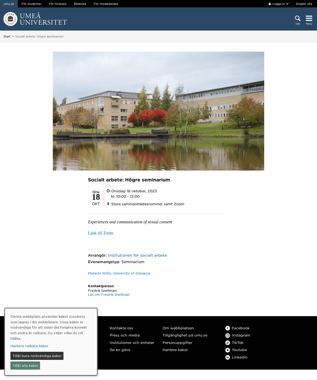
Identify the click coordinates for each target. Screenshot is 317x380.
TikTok (234, 342)
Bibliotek (80, 4)
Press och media (125, 335)
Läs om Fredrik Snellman (109, 294)
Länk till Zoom (100, 233)
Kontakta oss (121, 328)
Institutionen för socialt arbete (137, 255)
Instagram (237, 335)
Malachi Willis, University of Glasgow (119, 273)
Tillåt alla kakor (25, 365)
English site (304, 4)
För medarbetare (106, 4)
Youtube (236, 349)
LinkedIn (236, 357)
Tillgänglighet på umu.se (185, 335)
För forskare (57, 4)
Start (6, 36)
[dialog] (51, 341)
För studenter (31, 4)
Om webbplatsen (178, 328)
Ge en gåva (120, 349)
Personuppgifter (177, 342)
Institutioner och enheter (132, 342)
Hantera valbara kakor (29, 346)
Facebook (237, 328)
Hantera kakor (175, 349)
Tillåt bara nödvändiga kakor (37, 356)
